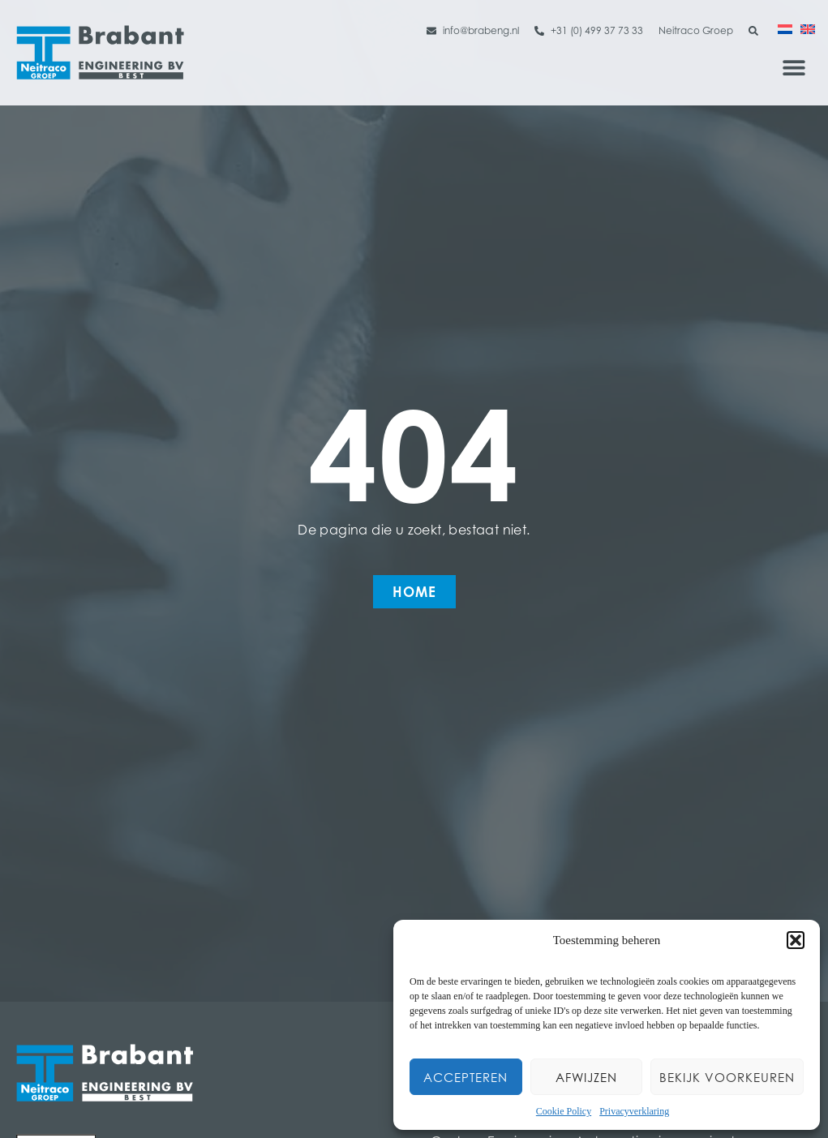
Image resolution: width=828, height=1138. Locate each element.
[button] (795, 940)
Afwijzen (586, 1077)
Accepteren (465, 1077)
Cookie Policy (563, 1111)
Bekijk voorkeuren (727, 1077)
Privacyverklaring (634, 1111)
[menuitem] (785, 28)
